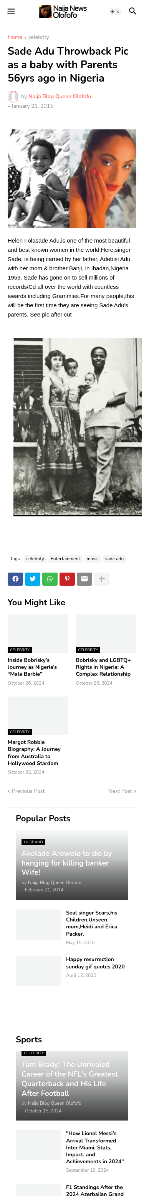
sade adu (114, 559)
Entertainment (65, 559)
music (93, 559)
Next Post (120, 791)
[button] (10, 11)
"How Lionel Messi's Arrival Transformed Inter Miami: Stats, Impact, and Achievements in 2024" (95, 1147)
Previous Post (28, 791)
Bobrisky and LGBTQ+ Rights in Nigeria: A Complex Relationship (103, 667)
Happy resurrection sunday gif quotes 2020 (95, 963)
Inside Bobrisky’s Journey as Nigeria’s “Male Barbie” (32, 667)
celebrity (38, 38)
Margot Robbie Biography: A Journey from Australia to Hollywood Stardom (34, 753)
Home (15, 38)
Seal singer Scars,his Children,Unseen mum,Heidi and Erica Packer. (92, 924)
